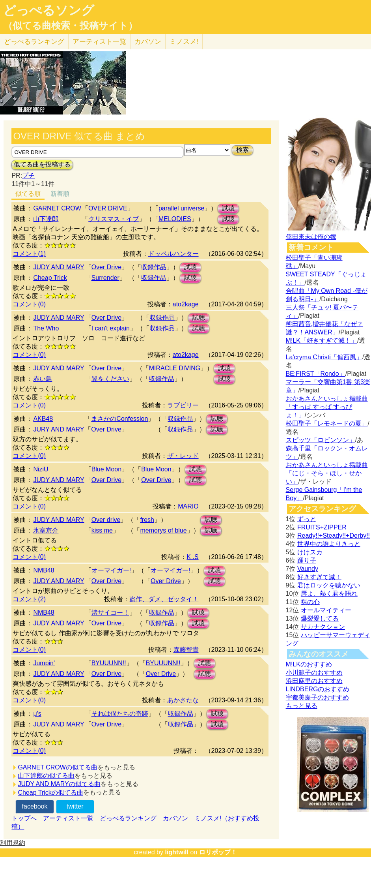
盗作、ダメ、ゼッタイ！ (164, 599)
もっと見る (301, 705)
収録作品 (153, 267)
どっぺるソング (48, 10)
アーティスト (99, 41)
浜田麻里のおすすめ (314, 680)
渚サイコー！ (110, 612)
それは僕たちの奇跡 (119, 713)
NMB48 (43, 570)
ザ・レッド (183, 455)
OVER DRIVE (107, 208)
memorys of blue (163, 530)
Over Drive (106, 267)
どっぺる (34, 41)
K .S (192, 557)
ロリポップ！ (218, 852)
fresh (147, 519)
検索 (242, 149)
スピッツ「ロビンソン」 (320, 440)
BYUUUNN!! (108, 663)
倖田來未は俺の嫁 (311, 236)
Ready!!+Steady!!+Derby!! (333, 535)
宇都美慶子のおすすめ (317, 697)
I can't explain (110, 328)
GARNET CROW (57, 208)
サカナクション (323, 626)
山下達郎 (45, 219)
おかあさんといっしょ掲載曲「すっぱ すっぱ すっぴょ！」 (327, 406)
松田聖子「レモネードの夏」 (327, 423)
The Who (46, 328)
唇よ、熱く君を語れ (329, 593)
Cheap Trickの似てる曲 (50, 792)
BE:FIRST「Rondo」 (315, 373)
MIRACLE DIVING (175, 368)
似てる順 (28, 193)
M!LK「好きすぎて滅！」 (321, 340)
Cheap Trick (50, 277)
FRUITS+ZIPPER (322, 527)
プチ (28, 175)
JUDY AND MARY (58, 267)
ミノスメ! (184, 41)
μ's (37, 713)
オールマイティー (326, 610)
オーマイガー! (111, 570)
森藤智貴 (186, 649)
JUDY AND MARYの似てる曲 (59, 784)
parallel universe (181, 208)
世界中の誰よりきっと (328, 543)
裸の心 (310, 602)
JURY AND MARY (58, 429)
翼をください (110, 378)
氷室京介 (45, 530)
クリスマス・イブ (113, 219)
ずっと (306, 519)
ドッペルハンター (173, 253)
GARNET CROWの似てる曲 (57, 767)
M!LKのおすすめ (309, 664)
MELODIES (174, 219)
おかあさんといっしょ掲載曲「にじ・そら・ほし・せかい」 (327, 473)
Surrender (105, 277)
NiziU (40, 469)
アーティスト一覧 (68, 818)
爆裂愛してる (320, 618)
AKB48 (43, 418)
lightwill (176, 852)
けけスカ (310, 552)
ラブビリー (183, 405)
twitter (75, 806)
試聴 (228, 208)
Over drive (106, 519)
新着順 (59, 193)
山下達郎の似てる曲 (46, 775)
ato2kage (186, 304)
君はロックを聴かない (328, 585)
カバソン (147, 41)
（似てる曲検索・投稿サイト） (70, 26)
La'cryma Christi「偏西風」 (324, 357)
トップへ (24, 818)
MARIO (188, 506)
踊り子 (306, 560)
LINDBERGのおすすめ (318, 689)
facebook (35, 806)
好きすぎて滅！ (319, 577)
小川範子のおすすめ (314, 672)
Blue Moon (106, 469)
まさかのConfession (119, 418)
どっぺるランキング (128, 818)
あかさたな (183, 700)
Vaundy (307, 568)
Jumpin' (44, 663)
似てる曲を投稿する (42, 164)
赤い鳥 (42, 378)
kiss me (102, 530)
